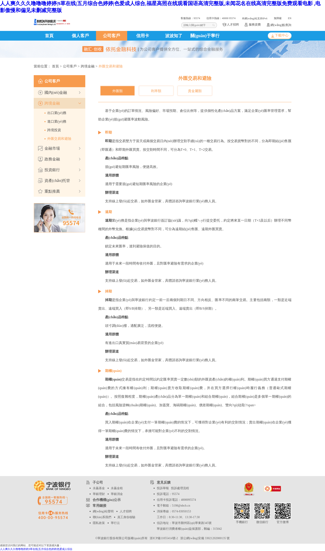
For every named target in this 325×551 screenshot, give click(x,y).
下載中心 (281, 35)
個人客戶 (80, 35)
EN (289, 18)
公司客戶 (111, 35)
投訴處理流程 (180, 488)
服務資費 (255, 24)
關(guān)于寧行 (205, 35)
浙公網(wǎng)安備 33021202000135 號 (204, 538)
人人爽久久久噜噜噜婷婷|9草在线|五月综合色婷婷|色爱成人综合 (36, 549)
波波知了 (173, 35)
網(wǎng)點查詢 (280, 25)
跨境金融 (88, 66)
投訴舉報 (163, 488)
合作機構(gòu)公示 (107, 500)
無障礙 (278, 18)
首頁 (49, 35)
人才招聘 (233, 24)
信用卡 (142, 35)
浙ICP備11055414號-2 (163, 538)
